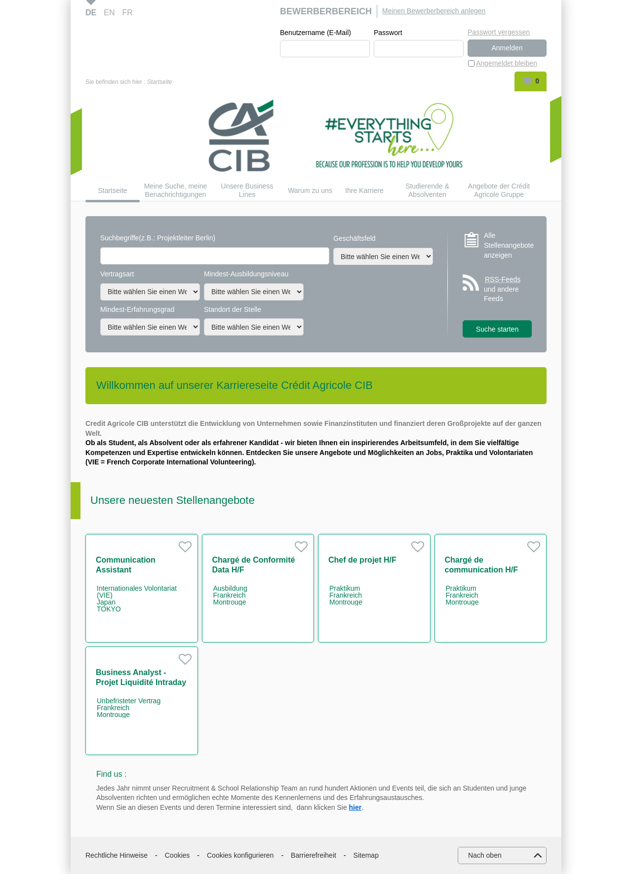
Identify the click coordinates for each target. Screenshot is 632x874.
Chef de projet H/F (362, 560)
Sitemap (366, 855)
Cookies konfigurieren (240, 855)
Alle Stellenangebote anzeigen (508, 245)
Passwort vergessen (499, 32)
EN (109, 12)
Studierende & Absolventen (427, 190)
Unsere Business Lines (247, 190)
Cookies (177, 855)
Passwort (388, 33)
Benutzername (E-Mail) (315, 33)
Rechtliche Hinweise (116, 855)
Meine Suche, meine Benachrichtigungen (175, 190)
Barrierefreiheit (313, 855)
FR (127, 12)
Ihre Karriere (364, 190)
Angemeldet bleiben (506, 63)
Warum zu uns (310, 190)
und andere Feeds (502, 289)
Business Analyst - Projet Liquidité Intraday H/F (141, 682)
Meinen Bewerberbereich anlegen (433, 11)
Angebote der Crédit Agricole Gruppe (499, 190)
